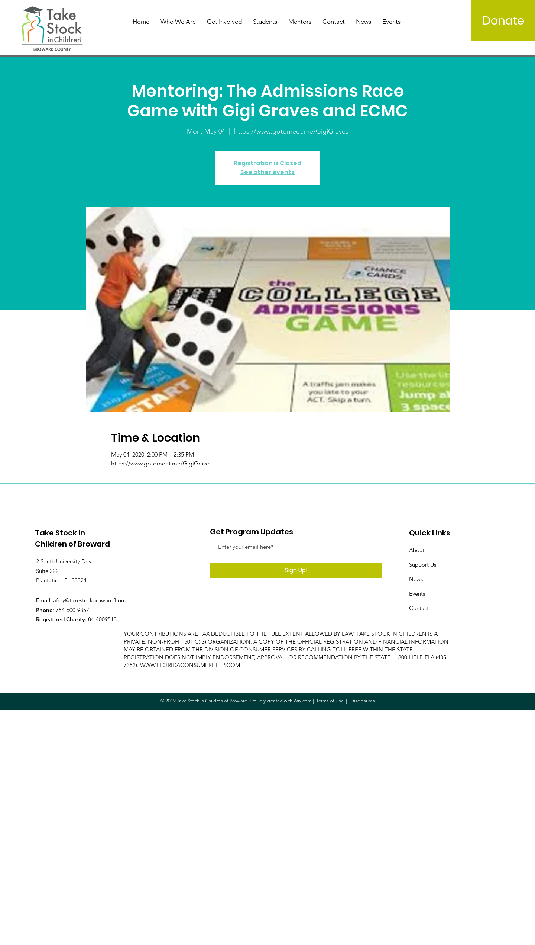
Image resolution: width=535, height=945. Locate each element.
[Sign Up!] (296, 570)
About (416, 550)
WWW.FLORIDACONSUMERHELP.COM (190, 665)
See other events (267, 172)
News (416, 579)
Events (417, 593)
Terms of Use (330, 701)
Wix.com (303, 701)
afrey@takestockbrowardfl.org (89, 600)
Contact (419, 608)
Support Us (422, 564)
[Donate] (503, 20)
